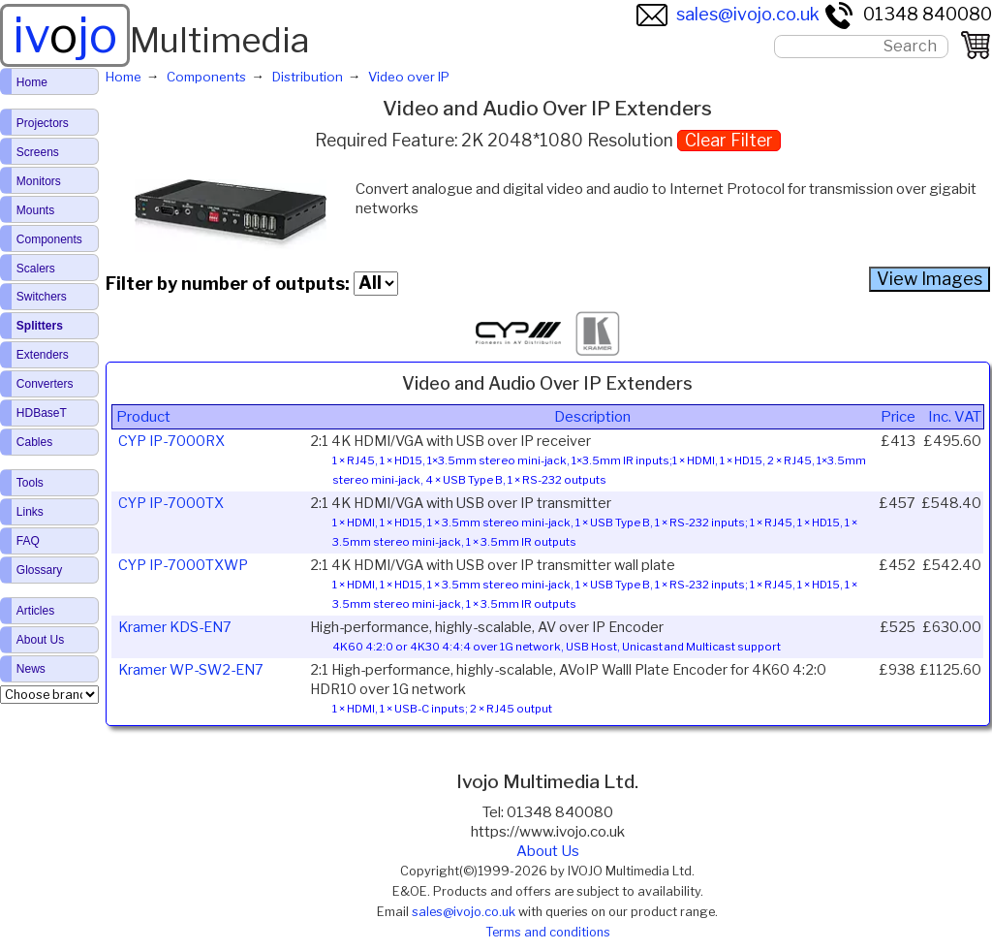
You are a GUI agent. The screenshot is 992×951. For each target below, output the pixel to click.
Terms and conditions (547, 932)
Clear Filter (729, 140)
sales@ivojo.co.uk (728, 14)
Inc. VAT (954, 417)
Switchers (41, 296)
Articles (35, 611)
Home (31, 82)
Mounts (35, 210)
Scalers (35, 268)
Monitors (38, 181)
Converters (45, 384)
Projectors (42, 123)
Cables (34, 442)
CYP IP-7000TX (171, 503)
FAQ (28, 541)
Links (30, 512)
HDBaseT (41, 413)
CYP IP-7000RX (171, 441)
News (31, 669)
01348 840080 (907, 14)
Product (143, 417)
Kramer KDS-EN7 (175, 627)
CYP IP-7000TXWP (183, 565)
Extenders (42, 355)
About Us (547, 851)
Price (898, 417)
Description (592, 417)
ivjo (65, 35)
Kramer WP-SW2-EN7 (191, 670)
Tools (30, 483)
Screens (37, 152)
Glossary (39, 570)
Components (49, 239)
